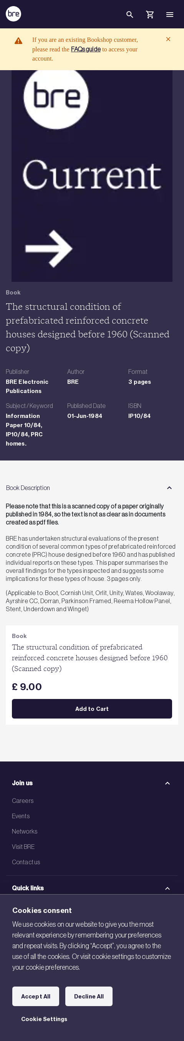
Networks (24, 831)
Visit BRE (23, 846)
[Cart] (149, 15)
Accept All (35, 996)
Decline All (89, 996)
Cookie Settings (44, 1019)
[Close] (168, 39)
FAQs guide (86, 49)
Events (21, 815)
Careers (22, 800)
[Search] (129, 20)
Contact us (26, 861)
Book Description (28, 487)
